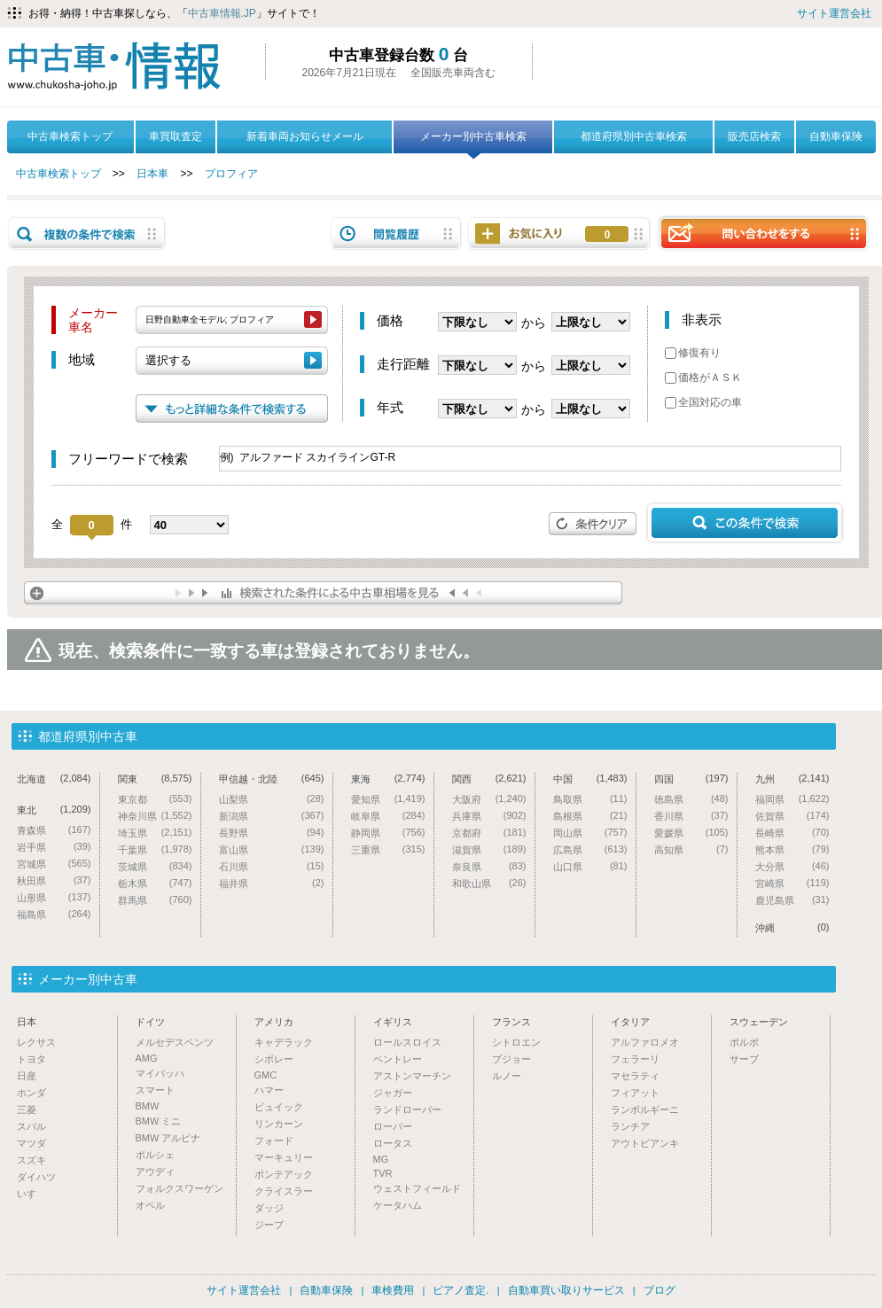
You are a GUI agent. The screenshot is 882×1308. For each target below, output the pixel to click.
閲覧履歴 (396, 233)
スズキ (31, 1160)
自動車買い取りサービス (566, 1290)
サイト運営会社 (834, 13)
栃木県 (155, 883)
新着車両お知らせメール (304, 136)
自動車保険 (835, 136)
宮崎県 (792, 883)
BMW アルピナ (168, 1138)
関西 (489, 778)
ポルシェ (155, 1154)
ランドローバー (407, 1109)
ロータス (392, 1143)
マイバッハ (160, 1073)
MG (381, 1159)
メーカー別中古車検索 (473, 141)
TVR (383, 1173)
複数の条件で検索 (87, 233)
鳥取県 (590, 799)
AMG (147, 1058)
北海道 (54, 778)
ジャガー (392, 1092)
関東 (155, 778)
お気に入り (607, 235)
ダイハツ (36, 1177)
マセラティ (635, 1076)
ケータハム (397, 1205)
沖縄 (792, 927)
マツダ (31, 1143)
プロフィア (231, 173)
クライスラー (283, 1191)
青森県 (54, 830)
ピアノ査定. (460, 1290)
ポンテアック (283, 1174)
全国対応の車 (703, 402)
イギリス (392, 1021)
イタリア (630, 1021)
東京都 (155, 799)
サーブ (744, 1059)
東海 (388, 778)
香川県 (691, 815)
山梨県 (271, 799)
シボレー (273, 1059)
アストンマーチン (412, 1076)
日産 (26, 1076)
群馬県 (155, 900)
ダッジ (269, 1208)
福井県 (271, 883)
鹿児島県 (792, 900)
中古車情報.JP (222, 13)
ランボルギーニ (645, 1109)
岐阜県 (388, 815)
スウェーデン (759, 1021)
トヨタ (31, 1059)
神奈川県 (155, 815)
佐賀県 (792, 815)
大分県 (792, 866)
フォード (273, 1140)
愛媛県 (691, 832)
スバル (31, 1126)
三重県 (388, 849)
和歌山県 (489, 883)
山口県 (590, 866)
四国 (691, 778)
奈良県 (489, 866)
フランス (511, 1021)
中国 (590, 778)
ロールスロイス (407, 1042)
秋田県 (54, 880)
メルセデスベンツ (175, 1042)
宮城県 (54, 863)
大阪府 (489, 799)
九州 (792, 778)
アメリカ (273, 1021)
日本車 (152, 173)
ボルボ (744, 1042)
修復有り (693, 352)
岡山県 (590, 832)
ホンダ (31, 1092)
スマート (155, 1090)
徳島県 (691, 799)
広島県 (590, 849)
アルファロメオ (645, 1042)
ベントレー (397, 1059)
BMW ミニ (159, 1121)
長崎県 (792, 832)
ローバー (392, 1126)
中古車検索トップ (70, 136)
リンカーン (278, 1123)
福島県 (54, 914)
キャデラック (283, 1042)
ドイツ (150, 1021)
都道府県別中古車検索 (634, 136)
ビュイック (278, 1107)
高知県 (691, 849)
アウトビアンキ (645, 1143)
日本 (26, 1021)
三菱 (26, 1109)
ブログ (659, 1290)
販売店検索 (754, 136)
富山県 (271, 849)
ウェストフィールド (417, 1188)
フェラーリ (635, 1059)
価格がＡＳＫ (703, 377)
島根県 (590, 815)
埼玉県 (155, 832)
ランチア (630, 1126)
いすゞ (31, 1193)
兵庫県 (489, 815)
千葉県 (155, 849)
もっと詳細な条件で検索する (232, 408)
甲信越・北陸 (271, 778)
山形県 (54, 897)
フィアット (635, 1092)
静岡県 (388, 832)
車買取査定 (175, 136)
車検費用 (392, 1290)
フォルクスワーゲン (179, 1188)
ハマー (269, 1090)
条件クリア (593, 523)
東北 (54, 809)
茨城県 (155, 866)
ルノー (506, 1076)
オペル (150, 1205)
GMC (265, 1075)
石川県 (271, 866)
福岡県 (792, 799)
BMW (148, 1106)
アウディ (155, 1171)
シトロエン (516, 1042)
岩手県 (54, 847)
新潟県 (271, 815)
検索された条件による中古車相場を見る (323, 592)
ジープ (269, 1224)
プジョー (511, 1059)
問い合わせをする (763, 233)
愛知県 (388, 799)
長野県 (271, 832)
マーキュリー (283, 1157)
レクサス (36, 1042)
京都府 (489, 832)
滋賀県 (489, 849)
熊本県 (792, 849)
